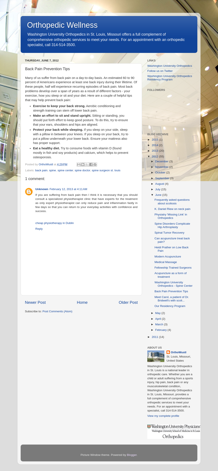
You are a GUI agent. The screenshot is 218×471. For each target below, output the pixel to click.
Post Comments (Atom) (57, 311)
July (158, 189)
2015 (155, 139)
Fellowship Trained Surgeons (173, 267)
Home (82, 302)
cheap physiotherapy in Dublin (54, 223)
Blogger (132, 454)
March (159, 324)
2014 (155, 145)
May (158, 313)
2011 (155, 337)
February (161, 329)
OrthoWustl (178, 352)
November (162, 167)
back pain (41, 170)
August (160, 183)
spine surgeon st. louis (106, 170)
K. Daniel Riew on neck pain (173, 209)
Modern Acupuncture (168, 256)
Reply (39, 228)
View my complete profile (163, 415)
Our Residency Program (170, 306)
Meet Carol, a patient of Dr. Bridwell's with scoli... (172, 298)
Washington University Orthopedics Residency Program (169, 77)
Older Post (128, 302)
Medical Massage (166, 262)
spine (52, 170)
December (162, 161)
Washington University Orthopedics (169, 65)
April (158, 318)
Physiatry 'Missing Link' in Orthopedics (171, 216)
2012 (155, 156)
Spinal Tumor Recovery (169, 232)
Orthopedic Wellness (62, 25)
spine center (65, 170)
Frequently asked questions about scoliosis (172, 201)
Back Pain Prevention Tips (171, 291)
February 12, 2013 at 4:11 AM (68, 189)
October (160, 172)
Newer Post (35, 302)
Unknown (41, 189)
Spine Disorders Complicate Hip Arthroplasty (172, 225)
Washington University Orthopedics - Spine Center (174, 284)
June (158, 194)
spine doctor (82, 170)
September (162, 178)
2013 (155, 150)
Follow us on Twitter (160, 71)
